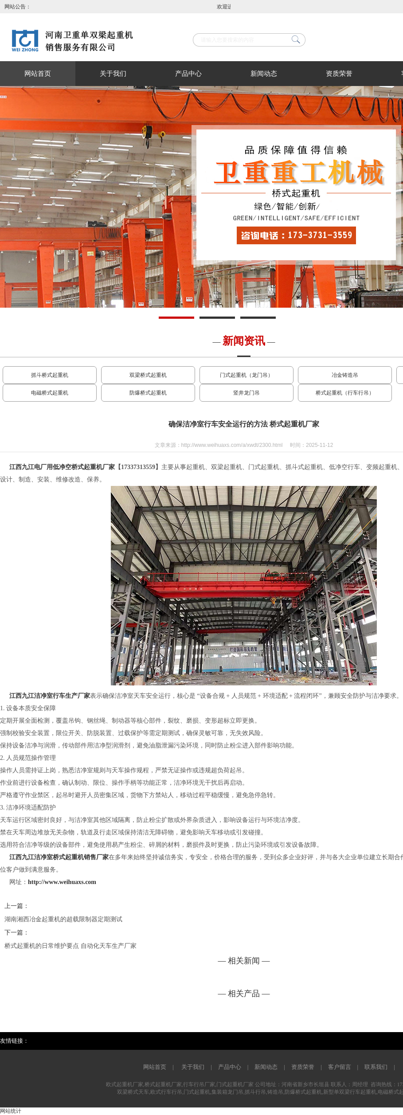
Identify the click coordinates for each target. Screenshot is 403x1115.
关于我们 (113, 73)
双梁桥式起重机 (148, 375)
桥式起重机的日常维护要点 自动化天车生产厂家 (70, 946)
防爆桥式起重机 (148, 393)
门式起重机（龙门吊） (246, 375)
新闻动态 (263, 73)
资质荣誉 (339, 73)
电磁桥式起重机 (49, 393)
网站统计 (10, 1111)
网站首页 (37, 73)
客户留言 (339, 1067)
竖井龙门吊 (246, 393)
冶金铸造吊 (345, 375)
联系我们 (375, 1067)
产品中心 (188, 73)
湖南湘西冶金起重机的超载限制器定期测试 (63, 919)
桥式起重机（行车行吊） (345, 393)
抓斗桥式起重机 (49, 375)
